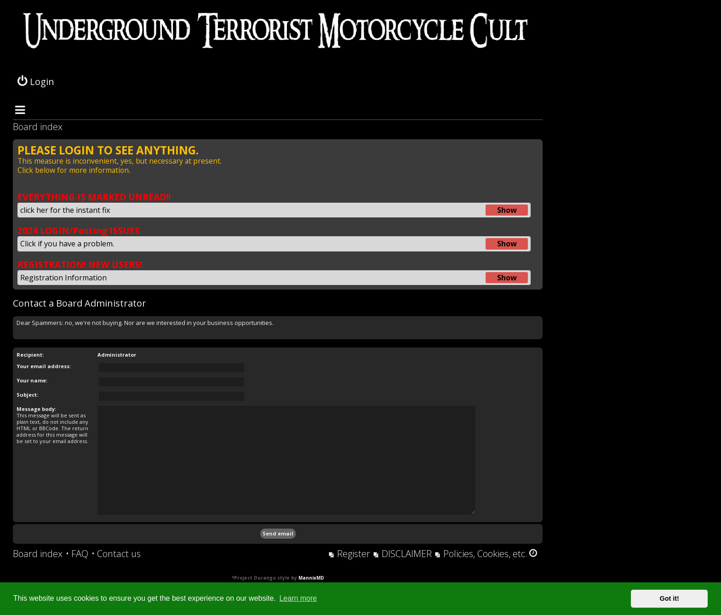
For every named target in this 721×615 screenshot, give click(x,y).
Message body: (36, 408)
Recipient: (30, 354)
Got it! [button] (669, 598)
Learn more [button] (298, 598)
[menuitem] (77, 553)
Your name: (32, 380)
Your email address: (44, 366)
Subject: (27, 394)
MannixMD (311, 578)
